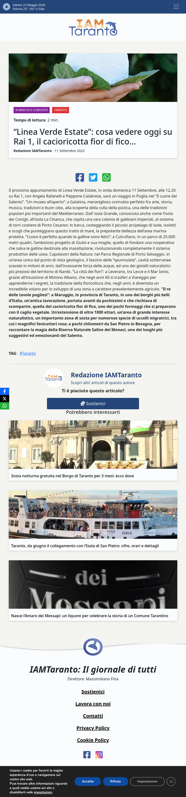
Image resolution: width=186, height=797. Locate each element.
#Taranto (28, 353)
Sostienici (93, 403)
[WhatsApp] (4, 406)
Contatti (93, 716)
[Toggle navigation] (176, 7)
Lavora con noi (92, 703)
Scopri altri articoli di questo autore (106, 378)
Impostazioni (147, 781)
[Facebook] (4, 391)
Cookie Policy (93, 740)
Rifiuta (115, 781)
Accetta (88, 781)
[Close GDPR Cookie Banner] (171, 781)
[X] (4, 398)
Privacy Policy (93, 728)
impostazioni (43, 792)
